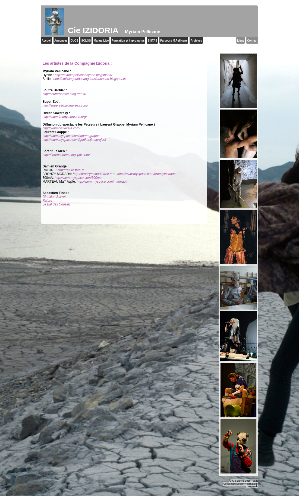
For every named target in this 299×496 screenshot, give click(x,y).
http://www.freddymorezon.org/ (65, 117)
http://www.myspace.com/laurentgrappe (71, 136)
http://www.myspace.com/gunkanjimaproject (74, 140)
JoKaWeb (252, 486)
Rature (47, 200)
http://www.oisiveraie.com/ (61, 128)
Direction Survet (54, 197)
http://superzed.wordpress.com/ (65, 105)
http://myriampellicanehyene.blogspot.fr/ (83, 75)
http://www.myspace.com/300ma (78, 178)
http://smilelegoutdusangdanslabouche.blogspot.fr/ (89, 79)
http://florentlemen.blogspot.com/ (66, 155)
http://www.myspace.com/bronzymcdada (146, 174)
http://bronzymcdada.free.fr (92, 174)
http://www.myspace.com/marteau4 (102, 181)
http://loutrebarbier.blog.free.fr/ (64, 94)
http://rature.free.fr (71, 170)
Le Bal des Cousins (57, 204)
